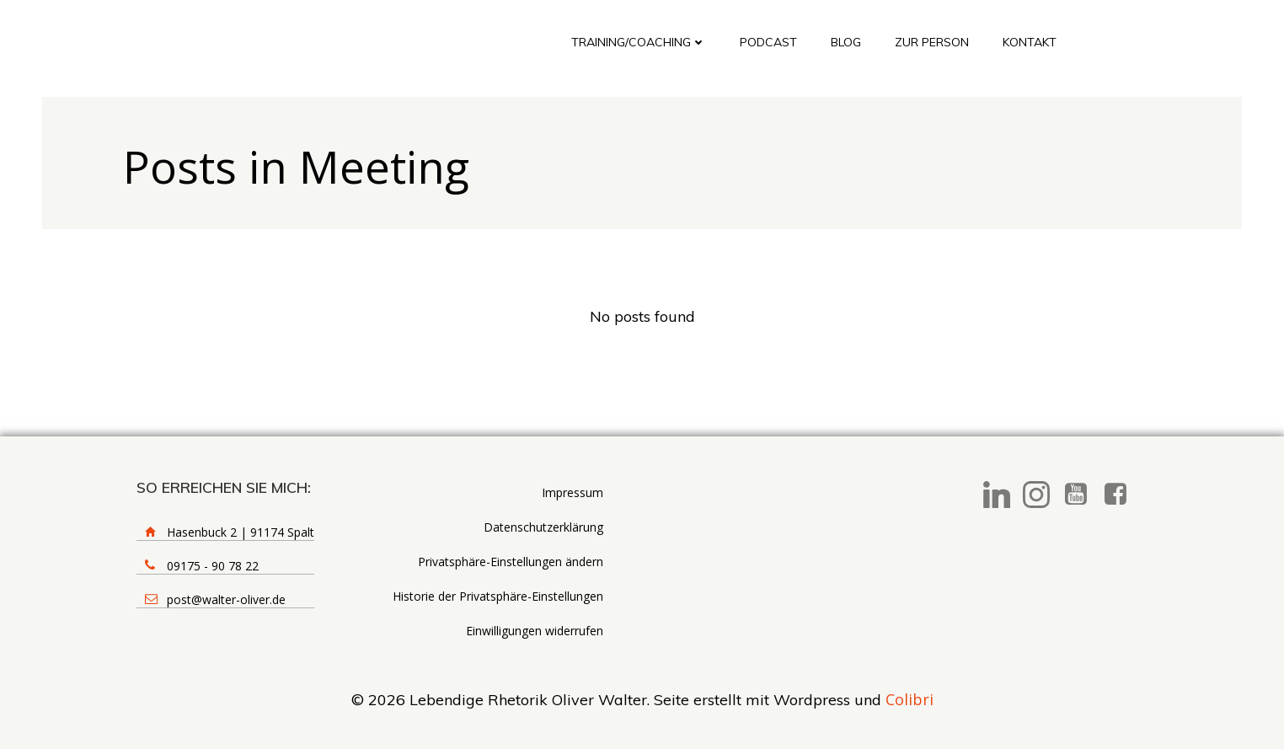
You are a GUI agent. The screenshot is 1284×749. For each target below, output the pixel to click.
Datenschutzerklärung (543, 527)
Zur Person (932, 42)
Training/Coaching (638, 42)
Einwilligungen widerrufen (534, 631)
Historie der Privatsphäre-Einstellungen (498, 596)
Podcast (768, 42)
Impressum (572, 492)
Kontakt (1030, 42)
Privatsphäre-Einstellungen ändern (510, 562)
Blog (846, 42)
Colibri (909, 699)
